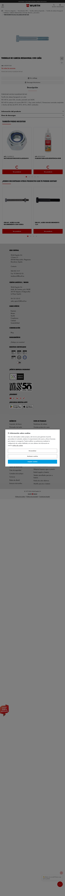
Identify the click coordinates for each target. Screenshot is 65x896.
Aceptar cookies (32, 461)
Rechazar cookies (32, 456)
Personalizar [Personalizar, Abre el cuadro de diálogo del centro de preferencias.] (32, 451)
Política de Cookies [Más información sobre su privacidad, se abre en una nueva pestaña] (17, 445)
